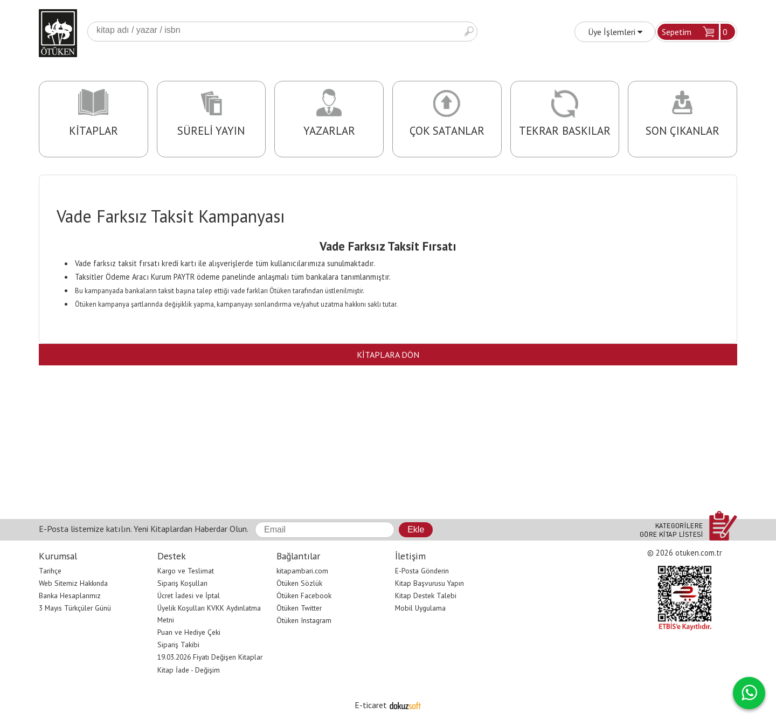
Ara (469, 31)
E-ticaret (371, 705)
